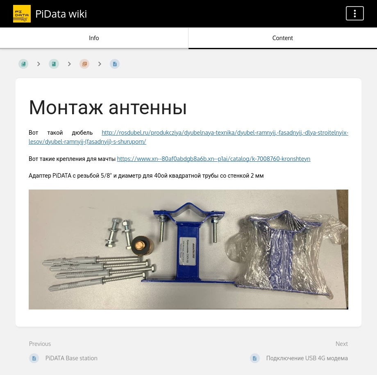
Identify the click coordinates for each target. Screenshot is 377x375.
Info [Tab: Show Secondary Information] (94, 37)
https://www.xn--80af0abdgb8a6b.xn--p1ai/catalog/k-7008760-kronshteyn (214, 158)
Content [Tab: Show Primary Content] (283, 37)
